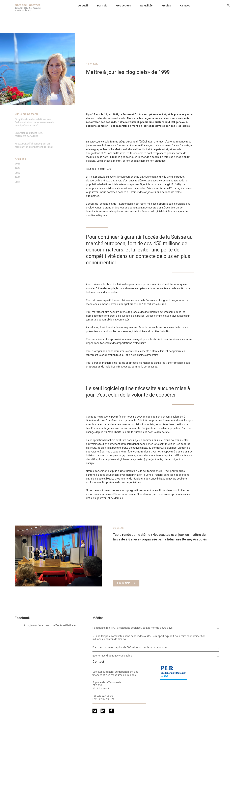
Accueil (83, 5)
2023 (17, 173)
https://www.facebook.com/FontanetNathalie (49, 625)
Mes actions (123, 5)
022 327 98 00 (105, 695)
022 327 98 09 (106, 698)
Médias (166, 5)
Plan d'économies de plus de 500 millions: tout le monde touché (129, 647)
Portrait (102, 5)
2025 (17, 163)
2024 (17, 168)
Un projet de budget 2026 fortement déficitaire (29, 134)
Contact (185, 5)
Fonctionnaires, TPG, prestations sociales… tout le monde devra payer (132, 627)
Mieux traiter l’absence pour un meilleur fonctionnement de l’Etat (34, 145)
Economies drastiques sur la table (112, 655)
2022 (17, 177)
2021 (17, 182)
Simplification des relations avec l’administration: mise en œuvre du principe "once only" (34, 122)
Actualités (146, 5)
